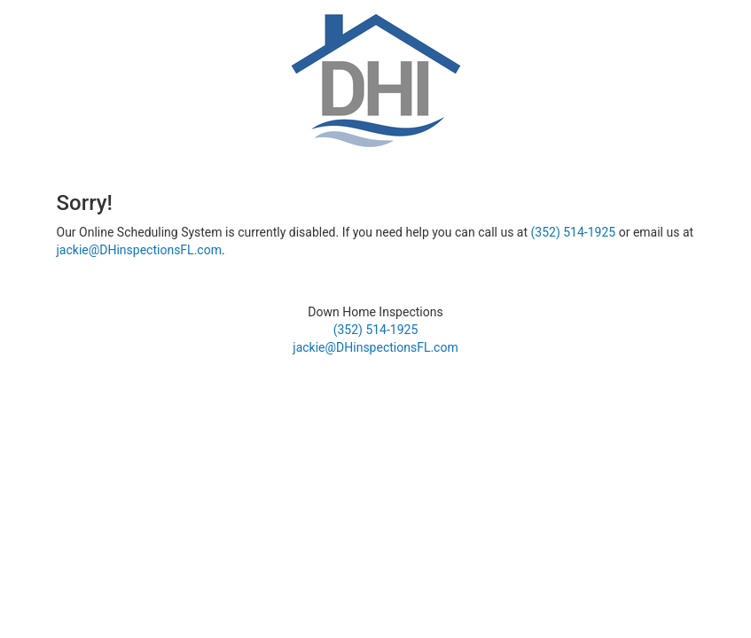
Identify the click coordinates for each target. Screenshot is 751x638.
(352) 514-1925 (573, 232)
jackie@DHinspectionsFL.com (139, 250)
